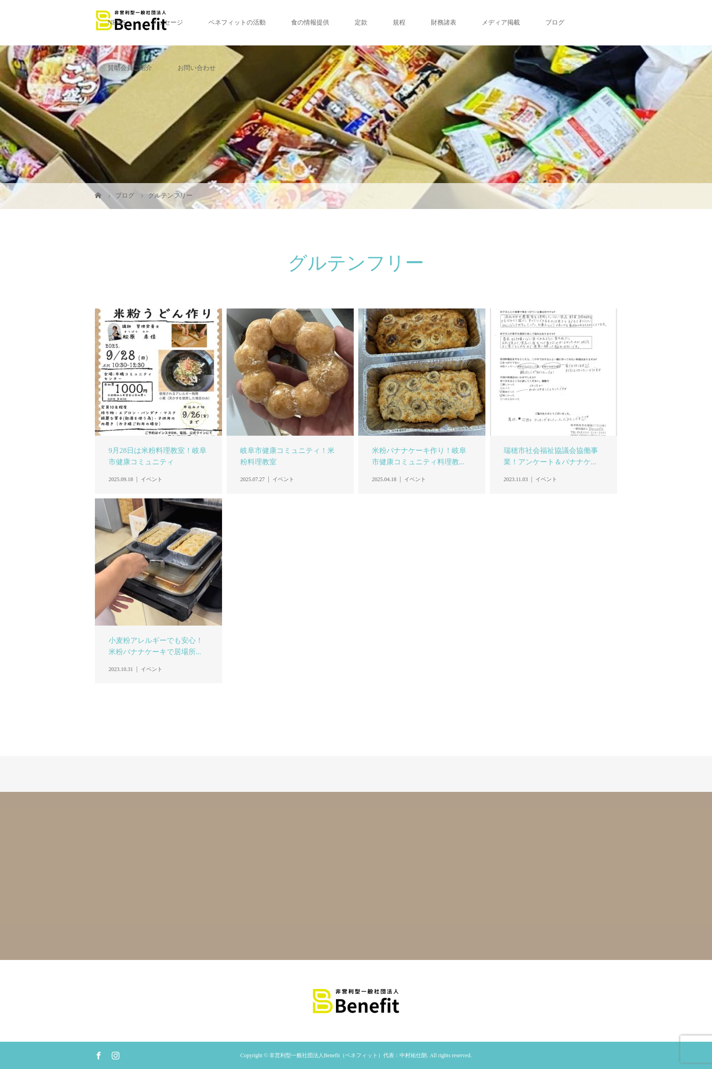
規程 (399, 22)
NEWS (117, 22)
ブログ (554, 22)
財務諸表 (443, 22)
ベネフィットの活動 (237, 22)
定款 (361, 22)
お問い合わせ (197, 68)
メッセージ (167, 22)
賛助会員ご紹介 (130, 68)
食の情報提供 (310, 22)
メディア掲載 (501, 22)
